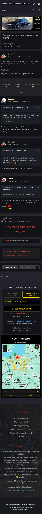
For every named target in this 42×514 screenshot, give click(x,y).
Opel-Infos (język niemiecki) (21, 425)
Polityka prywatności (13, 505)
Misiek (28, 330)
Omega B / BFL (31, 294)
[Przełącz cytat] (4, 107)
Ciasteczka (32, 505)
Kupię (18, 46)
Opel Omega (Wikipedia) (21, 418)
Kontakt (24, 505)
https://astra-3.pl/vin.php (26, 321)
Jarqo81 (29, 107)
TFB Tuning (21, 436)
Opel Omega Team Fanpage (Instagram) (21, 433)
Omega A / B (13, 294)
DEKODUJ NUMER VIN (22, 309)
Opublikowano (19, 57)
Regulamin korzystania (22, 316)
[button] (15, 354)
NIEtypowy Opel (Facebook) (21, 422)
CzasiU (29, 150)
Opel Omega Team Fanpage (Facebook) (21, 429)
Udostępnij (10, 267)
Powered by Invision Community (21, 510)
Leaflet (36, 388)
